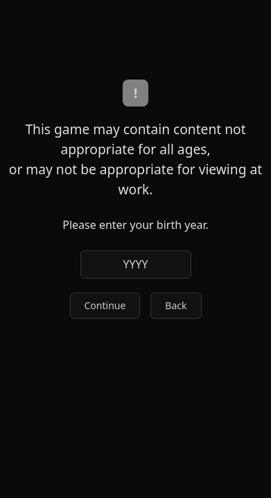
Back (175, 305)
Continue (105, 305)
